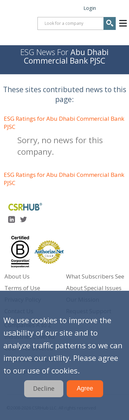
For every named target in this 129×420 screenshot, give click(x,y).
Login (89, 7)
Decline (43, 388)
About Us (17, 276)
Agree (85, 388)
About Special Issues (94, 288)
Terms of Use (22, 288)
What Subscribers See (95, 276)
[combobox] (76, 23)
